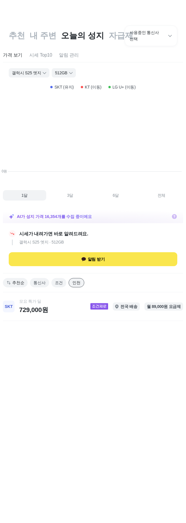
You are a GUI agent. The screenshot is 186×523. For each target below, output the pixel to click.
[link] (93, 306)
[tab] (12, 55)
